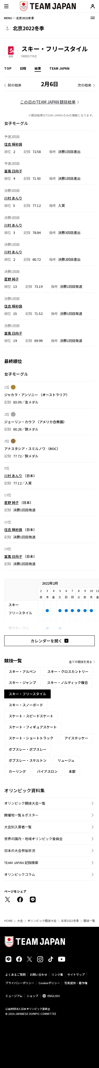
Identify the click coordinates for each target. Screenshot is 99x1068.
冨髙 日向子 (13, 170)
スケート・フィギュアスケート (33, 726)
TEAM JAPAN (59, 68)
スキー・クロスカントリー (67, 671)
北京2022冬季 (70, 921)
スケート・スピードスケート (31, 715)
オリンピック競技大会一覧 (24, 803)
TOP (7, 68)
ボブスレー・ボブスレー (27, 749)
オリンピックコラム (19, 874)
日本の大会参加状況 (19, 850)
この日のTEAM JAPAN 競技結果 (48, 102)
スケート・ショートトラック (31, 737)
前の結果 (14, 85)
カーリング (17, 771)
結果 (38, 68)
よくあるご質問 (15, 974)
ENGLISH (54, 996)
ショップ (32, 996)
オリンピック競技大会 (41, 921)
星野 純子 (11, 279)
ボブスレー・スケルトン (27, 760)
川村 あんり (13, 198)
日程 (23, 68)
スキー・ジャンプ (22, 682)
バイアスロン (47, 771)
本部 (72, 771)
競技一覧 (89, 921)
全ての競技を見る (80, 662)
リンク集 (57, 974)
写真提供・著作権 (75, 983)
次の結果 (84, 85)
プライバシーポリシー (19, 983)
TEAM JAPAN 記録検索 (21, 862)
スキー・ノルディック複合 (67, 682)
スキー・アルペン (22, 671)
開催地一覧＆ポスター (21, 815)
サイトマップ (76, 974)
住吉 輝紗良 (13, 143)
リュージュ (66, 760)
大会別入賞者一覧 (18, 826)
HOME (8, 921)
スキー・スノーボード (26, 704)
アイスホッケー (76, 737)
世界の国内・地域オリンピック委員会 (33, 838)
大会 (20, 921)
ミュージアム (13, 996)
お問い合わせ (38, 974)
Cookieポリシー (49, 983)
